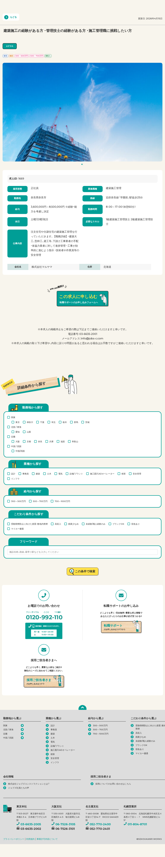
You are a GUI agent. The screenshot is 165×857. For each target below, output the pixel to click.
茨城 (87, 422)
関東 (13, 417)
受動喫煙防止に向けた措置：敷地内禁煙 (29, 524)
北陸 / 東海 (16, 427)
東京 (17, 422)
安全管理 (137, 473)
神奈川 (30, 422)
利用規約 (30, 839)
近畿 (13, 436)
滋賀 (63, 441)
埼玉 (53, 422)
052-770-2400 (98, 824)
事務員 (25, 473)
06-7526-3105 (63, 824)
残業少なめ (73, 524)
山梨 (29, 432)
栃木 (65, 422)
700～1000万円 (62, 501)
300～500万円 (18, 501)
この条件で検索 (85, 571)
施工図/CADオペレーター (102, 473)
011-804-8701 (135, 824)
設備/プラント (76, 473)
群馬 (76, 422)
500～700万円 (40, 501)
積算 (123, 473)
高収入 (58, 524)
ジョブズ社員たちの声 (18, 788)
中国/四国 (20, 451)
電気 (60, 473)
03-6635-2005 (28, 824)
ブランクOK (118, 524)
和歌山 (75, 441)
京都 (29, 441)
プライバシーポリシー (13, 839)
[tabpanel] (82, 112)
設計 (13, 473)
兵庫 (51, 441)
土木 (49, 473)
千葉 (42, 422)
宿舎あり (135, 524)
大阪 (17, 441)
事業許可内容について (47, 839)
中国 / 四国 (16, 446)
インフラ (15, 478)
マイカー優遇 (17, 528)
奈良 (40, 441)
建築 (38, 473)
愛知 (17, 432)
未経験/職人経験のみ (95, 524)
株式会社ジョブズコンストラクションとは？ (28, 784)
